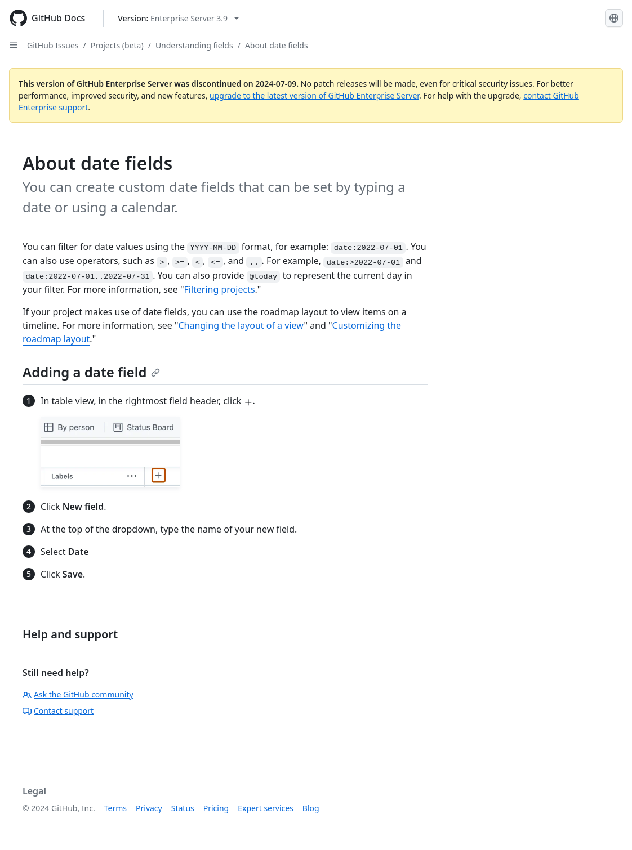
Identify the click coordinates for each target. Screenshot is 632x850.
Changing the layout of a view (241, 325)
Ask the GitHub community (78, 694)
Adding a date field (91, 372)
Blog (310, 808)
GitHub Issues (53, 45)
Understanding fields (194, 45)
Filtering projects (219, 289)
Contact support (58, 710)
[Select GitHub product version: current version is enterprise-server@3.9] (178, 18)
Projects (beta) (117, 45)
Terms (115, 808)
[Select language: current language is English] (614, 18)
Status (182, 808)
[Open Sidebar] (14, 45)
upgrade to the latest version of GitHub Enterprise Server (314, 95)
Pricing (216, 808)
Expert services (265, 808)
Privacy (149, 808)
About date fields (276, 45)
